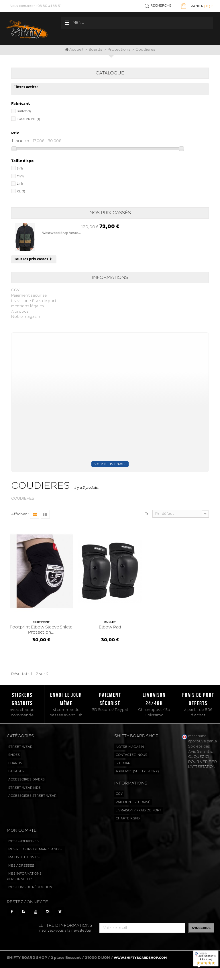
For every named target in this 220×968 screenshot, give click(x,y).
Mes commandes (23, 841)
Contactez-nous (131, 755)
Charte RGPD (128, 818)
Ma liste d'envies (24, 857)
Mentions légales (27, 306)
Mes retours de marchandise (36, 849)
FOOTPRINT (28, 119)
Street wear (20, 747)
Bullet (24, 111)
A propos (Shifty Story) (137, 771)
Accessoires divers (26, 779)
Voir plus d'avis (110, 464)
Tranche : (21, 140)
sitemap (123, 763)
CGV (15, 290)
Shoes (14, 755)
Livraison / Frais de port (33, 301)
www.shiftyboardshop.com (140, 958)
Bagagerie (18, 771)
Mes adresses (21, 866)
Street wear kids (24, 788)
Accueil (74, 49)
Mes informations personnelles (24, 876)
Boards (95, 49)
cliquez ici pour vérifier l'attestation (202, 761)
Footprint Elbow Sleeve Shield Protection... (41, 627)
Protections (118, 49)
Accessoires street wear (32, 796)
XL (21, 191)
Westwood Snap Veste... (61, 233)
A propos (20, 311)
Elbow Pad (110, 625)
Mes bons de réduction (30, 887)
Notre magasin (25, 316)
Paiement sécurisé (29, 295)
